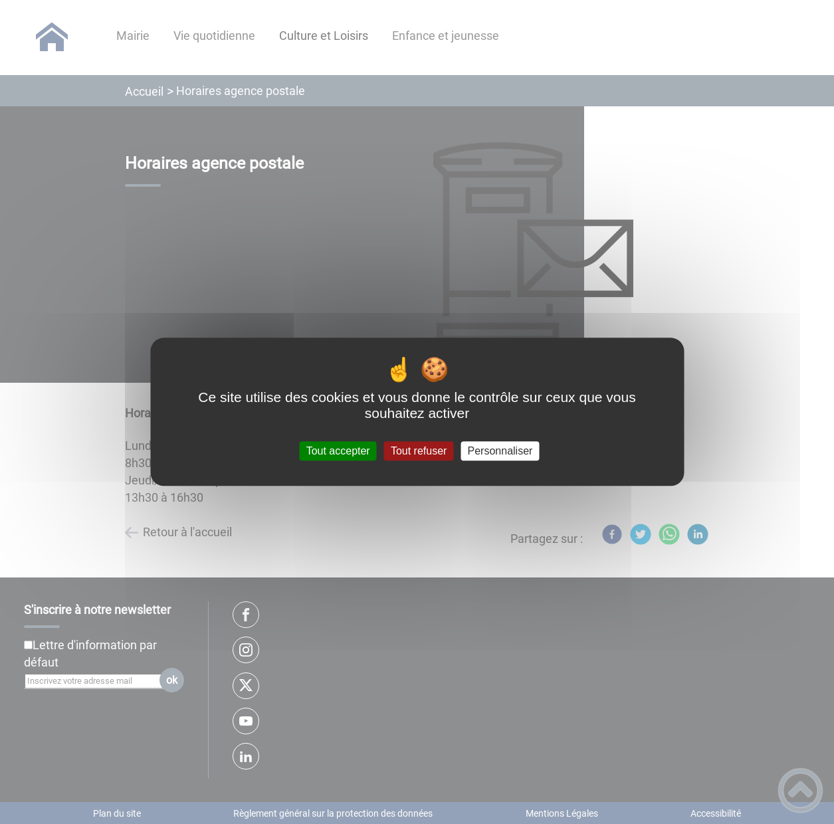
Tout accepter (338, 451)
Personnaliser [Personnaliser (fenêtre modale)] (500, 451)
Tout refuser (419, 451)
